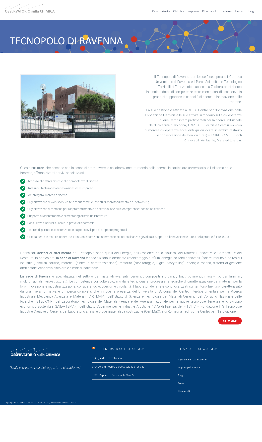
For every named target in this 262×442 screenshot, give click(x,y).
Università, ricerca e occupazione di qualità (119, 366)
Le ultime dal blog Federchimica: (120, 349)
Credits (73, 403)
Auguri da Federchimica (108, 358)
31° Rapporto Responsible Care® (114, 375)
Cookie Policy (63, 403)
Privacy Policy (50, 403)
